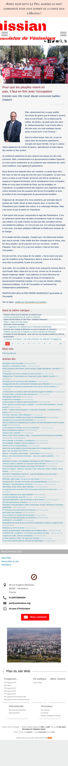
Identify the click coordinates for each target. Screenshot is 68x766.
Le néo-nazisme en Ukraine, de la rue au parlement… (22, 435)
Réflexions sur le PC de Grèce (13, 540)
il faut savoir (62, 744)
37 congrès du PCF (10, 710)
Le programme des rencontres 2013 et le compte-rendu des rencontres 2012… (32, 502)
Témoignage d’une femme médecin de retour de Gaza (22, 378)
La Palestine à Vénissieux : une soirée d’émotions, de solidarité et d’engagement (28, 342)
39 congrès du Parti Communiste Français (17, 716)
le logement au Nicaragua (12, 406)
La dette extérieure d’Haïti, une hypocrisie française (21, 553)
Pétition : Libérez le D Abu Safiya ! (17, 322)
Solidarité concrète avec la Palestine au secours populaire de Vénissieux (31, 333)
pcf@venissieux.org (20, 618)
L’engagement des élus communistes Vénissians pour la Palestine (27, 388)
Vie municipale (44, 726)
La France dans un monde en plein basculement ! (21, 409)
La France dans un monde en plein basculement (20, 401)
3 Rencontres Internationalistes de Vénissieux (20, 530)
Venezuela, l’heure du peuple (15, 325)
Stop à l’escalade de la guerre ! (14, 437)
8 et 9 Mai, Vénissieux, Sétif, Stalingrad (17, 422)
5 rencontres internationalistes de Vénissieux (20, 522)
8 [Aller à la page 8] (44, 348)
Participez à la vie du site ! (55, 759)
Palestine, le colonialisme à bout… (15, 370)
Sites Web (6, 573)
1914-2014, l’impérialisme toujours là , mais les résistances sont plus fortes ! (31, 486)
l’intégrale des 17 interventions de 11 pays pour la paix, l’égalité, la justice (30, 380)
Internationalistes (15, 445)
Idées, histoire (58, 694)
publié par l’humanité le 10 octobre (30, 302)
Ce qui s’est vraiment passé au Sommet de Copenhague (23, 556)
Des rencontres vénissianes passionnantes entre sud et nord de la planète (30, 391)
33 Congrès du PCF (10, 698)
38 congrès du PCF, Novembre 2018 (15, 713)
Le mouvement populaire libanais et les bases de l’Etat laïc (24, 479)
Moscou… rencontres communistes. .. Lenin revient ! (22, 463)
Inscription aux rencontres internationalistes (18, 427)
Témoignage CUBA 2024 (11, 404)
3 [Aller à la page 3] (18, 348)
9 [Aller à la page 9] (49, 348)
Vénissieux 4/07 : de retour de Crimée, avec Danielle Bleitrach (25, 494)
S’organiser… (11, 694)
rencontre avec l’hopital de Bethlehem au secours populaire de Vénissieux (32, 330)
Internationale (15, 722)
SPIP (53, 749)
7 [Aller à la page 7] (39, 348)
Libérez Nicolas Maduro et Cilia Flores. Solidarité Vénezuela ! (27, 320)
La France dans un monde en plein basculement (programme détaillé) (28, 396)
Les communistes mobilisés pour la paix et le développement (25, 424)
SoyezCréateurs (42, 749)
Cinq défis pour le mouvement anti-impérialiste (20, 386)
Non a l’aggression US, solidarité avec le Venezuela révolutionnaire (29, 328)
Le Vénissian (44, 729)
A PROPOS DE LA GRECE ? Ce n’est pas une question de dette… (27, 546)
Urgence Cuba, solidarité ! (12, 440)
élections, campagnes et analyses (50, 732)
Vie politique (40, 694)
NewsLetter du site (11, 577)
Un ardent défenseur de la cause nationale (18, 507)
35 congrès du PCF (10, 704)
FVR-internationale (9, 357)
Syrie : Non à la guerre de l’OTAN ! (15, 461)
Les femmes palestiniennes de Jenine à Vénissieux (23, 317)
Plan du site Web (18, 686)
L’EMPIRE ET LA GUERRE (12, 533)
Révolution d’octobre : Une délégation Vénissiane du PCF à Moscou (28, 471)
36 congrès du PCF (10, 707)
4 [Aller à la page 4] (23, 348)
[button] (44, 41)
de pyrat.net (29, 749)
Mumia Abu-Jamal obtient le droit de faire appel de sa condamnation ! (28, 455)
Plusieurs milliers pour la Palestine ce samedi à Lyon (23, 315)
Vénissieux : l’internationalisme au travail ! (18, 497)
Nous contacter (35, 632)
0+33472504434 (17, 613)
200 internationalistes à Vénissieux (15, 515)
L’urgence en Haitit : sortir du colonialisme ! (18, 551)
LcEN (48, 744)
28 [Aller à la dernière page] (60, 348)
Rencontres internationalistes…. (18, 726)
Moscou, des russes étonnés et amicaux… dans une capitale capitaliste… (30, 466)
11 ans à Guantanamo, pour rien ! (15, 509)
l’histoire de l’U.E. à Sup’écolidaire (15, 453)
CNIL (42, 744)
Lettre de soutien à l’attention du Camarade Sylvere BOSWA (25, 476)
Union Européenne (14, 729)
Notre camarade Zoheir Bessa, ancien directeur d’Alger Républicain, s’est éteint (32, 373)
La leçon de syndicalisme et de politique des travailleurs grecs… (26, 543)
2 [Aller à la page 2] (12, 348)
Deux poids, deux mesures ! (13, 525)
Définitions (7, 580)
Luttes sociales (38, 698)
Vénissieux (46, 722)
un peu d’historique (19, 624)
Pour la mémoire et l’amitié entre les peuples (19, 528)
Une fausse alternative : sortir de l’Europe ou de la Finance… (25, 512)
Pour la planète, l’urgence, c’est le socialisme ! (19, 450)
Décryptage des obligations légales (34, 746)
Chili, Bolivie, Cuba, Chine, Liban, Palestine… (19, 499)
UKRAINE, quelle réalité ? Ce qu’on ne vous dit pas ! (22, 491)
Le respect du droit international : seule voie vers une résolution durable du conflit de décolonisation (32, 336)
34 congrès (7, 701)
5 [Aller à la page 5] (28, 348)
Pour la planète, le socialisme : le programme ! (20, 448)
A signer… (32, 509)
